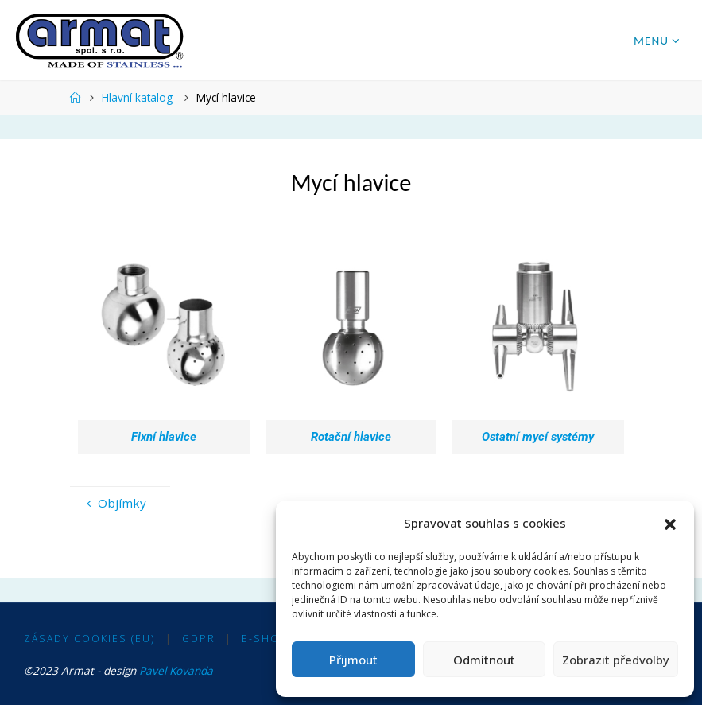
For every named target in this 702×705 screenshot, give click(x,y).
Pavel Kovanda (176, 670)
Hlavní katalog (137, 97)
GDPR (198, 638)
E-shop (265, 638)
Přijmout (353, 660)
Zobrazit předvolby (615, 660)
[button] (670, 524)
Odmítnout (484, 660)
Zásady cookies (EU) (89, 638)
